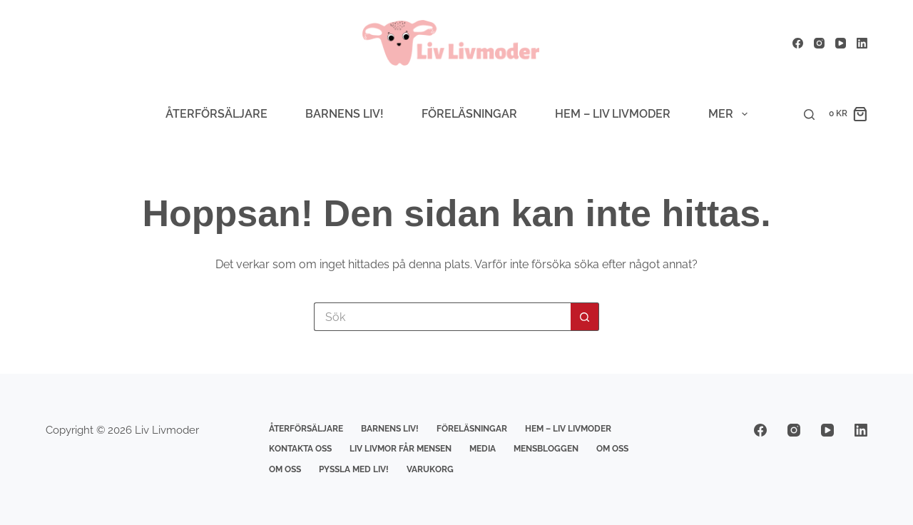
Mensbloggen (546, 449)
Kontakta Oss (300, 449)
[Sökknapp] (585, 316)
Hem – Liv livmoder (612, 114)
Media (482, 449)
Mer (730, 114)
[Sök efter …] (442, 316)
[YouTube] (840, 43)
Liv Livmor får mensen (401, 449)
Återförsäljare (216, 114)
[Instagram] (819, 43)
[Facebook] (797, 43)
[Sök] (809, 114)
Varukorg (430, 469)
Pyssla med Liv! (354, 469)
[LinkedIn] (862, 43)
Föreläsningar (469, 114)
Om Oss (612, 449)
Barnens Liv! (344, 114)
